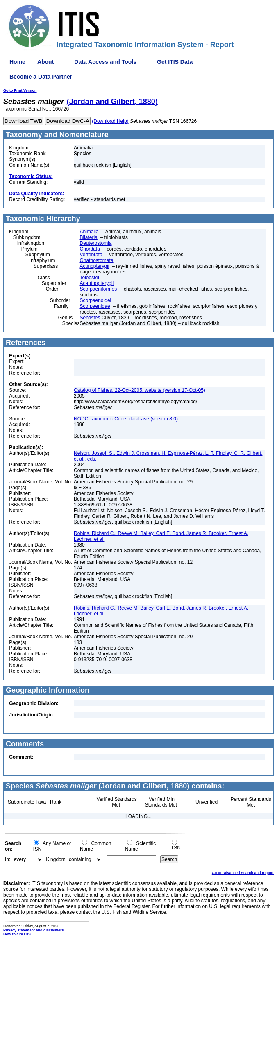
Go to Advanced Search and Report (243, 873)
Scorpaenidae (95, 306)
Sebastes (90, 318)
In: (7, 859)
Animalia (89, 232)
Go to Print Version (20, 90)
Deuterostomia (96, 243)
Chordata (90, 249)
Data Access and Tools (105, 62)
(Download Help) (110, 121)
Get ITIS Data (175, 62)
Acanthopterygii (97, 283)
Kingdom (55, 859)
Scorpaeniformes (98, 289)
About (45, 62)
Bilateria (89, 237)
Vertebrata (91, 255)
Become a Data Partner (40, 76)
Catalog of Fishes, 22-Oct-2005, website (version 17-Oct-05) (139, 390)
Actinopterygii (94, 266)
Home (17, 62)
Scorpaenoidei (95, 300)
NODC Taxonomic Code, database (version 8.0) (126, 419)
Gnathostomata (97, 260)
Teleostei (89, 277)
